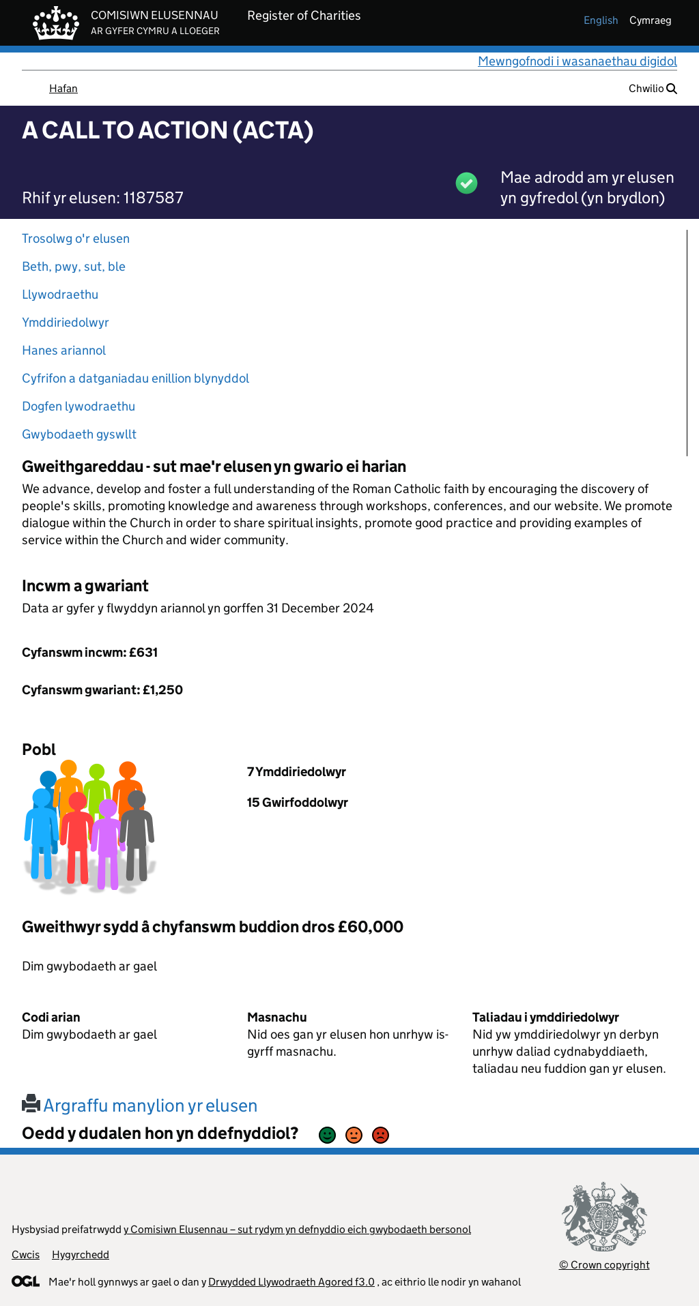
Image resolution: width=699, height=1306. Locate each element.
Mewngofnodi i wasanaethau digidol (577, 61)
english (601, 20)
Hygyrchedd (80, 1254)
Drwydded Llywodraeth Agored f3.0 (291, 1281)
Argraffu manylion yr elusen (140, 1105)
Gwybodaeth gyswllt (79, 434)
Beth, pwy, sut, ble (74, 266)
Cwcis (26, 1254)
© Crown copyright (604, 1264)
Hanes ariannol (64, 350)
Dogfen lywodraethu (78, 406)
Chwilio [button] (653, 88)
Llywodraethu (60, 294)
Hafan (63, 88)
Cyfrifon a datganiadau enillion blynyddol (135, 378)
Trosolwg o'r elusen (76, 238)
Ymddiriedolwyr (65, 322)
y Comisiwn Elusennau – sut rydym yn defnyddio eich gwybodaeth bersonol (297, 1229)
